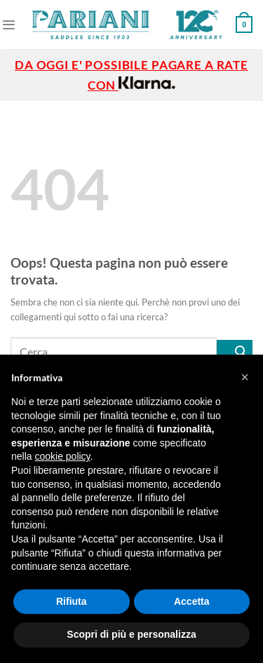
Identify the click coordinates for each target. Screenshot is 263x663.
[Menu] (8, 25)
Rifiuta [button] (71, 601)
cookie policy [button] (62, 456)
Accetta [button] (192, 601)
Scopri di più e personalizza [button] (131, 634)
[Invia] (234, 351)
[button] (245, 377)
